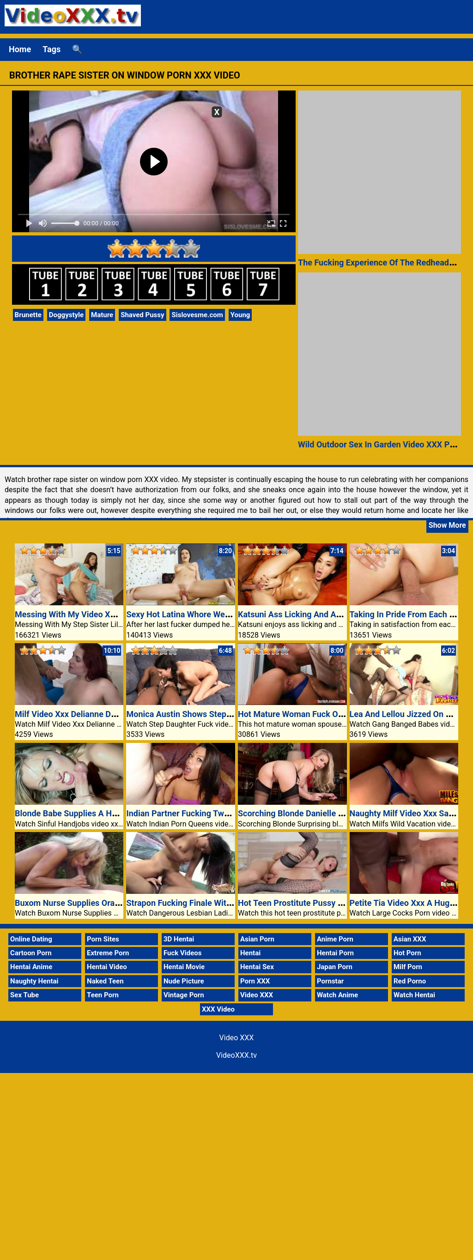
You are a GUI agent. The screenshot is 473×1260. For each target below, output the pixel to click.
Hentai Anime (31, 967)
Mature (102, 315)
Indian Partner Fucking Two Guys (187, 813)
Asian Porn (257, 939)
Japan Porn (334, 967)
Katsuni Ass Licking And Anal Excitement (314, 614)
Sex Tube (24, 995)
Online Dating (31, 939)
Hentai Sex (257, 967)
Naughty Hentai (34, 981)
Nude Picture (184, 981)
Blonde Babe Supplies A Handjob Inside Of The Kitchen (117, 813)
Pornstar (330, 981)
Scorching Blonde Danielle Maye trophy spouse (325, 813)
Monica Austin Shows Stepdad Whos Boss (205, 714)
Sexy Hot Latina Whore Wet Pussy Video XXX (210, 614)
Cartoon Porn (31, 953)
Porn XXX (255, 981)
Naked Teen (105, 981)
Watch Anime (337, 995)
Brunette (28, 315)
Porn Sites (103, 939)
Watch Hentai (414, 995)
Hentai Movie (184, 967)
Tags (51, 49)
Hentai (250, 953)
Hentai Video (107, 967)
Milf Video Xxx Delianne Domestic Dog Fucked (101, 714)
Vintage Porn (184, 995)
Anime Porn (335, 939)
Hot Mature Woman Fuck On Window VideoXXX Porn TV (342, 714)
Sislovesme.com (197, 315)
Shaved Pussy (142, 315)
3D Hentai (179, 939)
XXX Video (218, 1009)
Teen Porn (103, 995)
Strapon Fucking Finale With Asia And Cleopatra (215, 903)
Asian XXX (410, 939)
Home (20, 49)
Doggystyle (66, 315)
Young (240, 315)
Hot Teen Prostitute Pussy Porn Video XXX (317, 903)
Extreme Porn (108, 953)
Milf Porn (408, 967)
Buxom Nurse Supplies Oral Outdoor (82, 903)
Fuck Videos (183, 953)
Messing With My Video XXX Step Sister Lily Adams (111, 614)
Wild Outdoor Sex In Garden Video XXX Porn (380, 444)
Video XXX (256, 995)
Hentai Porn (335, 953)
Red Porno (410, 981)
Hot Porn (407, 953)
